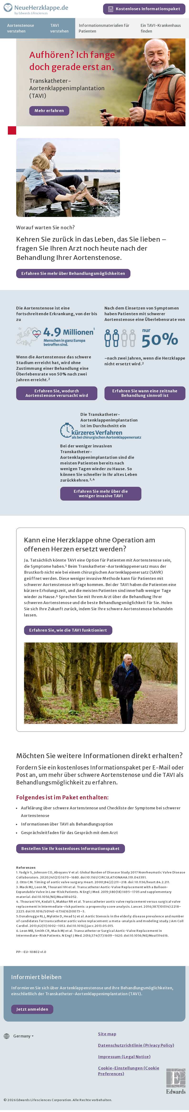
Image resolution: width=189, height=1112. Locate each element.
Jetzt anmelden (32, 1011)
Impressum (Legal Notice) (124, 1058)
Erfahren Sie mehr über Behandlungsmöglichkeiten (73, 275)
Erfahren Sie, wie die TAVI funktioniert (68, 632)
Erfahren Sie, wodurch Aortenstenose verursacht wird (56, 394)
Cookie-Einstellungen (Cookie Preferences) (128, 1073)
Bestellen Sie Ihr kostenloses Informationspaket (70, 850)
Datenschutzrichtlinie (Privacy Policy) (136, 1047)
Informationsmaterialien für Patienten (104, 30)
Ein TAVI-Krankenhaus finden (161, 30)
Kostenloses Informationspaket (144, 10)
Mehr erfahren (49, 112)
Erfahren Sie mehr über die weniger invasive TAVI (101, 495)
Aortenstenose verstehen (20, 30)
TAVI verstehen (59, 30)
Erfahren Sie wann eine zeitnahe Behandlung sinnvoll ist (145, 394)
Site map (107, 1035)
